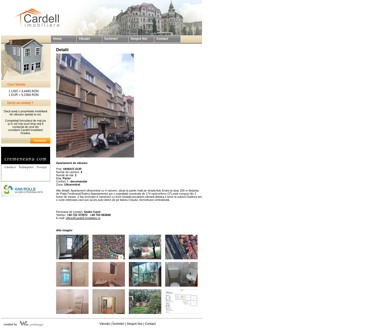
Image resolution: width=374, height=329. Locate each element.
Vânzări (104, 324)
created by (10, 324)
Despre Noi (134, 324)
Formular (40, 140)
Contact (150, 324)
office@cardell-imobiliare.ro (83, 218)
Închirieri (118, 324)
